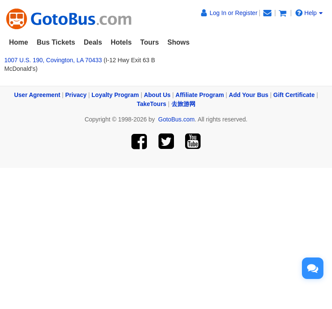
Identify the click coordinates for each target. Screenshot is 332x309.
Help (309, 12)
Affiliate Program (200, 94)
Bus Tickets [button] (56, 42)
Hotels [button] (121, 42)
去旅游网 (183, 103)
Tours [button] (149, 42)
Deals (93, 42)
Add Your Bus (248, 94)
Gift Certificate (293, 94)
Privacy (76, 94)
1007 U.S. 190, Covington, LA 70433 (53, 60)
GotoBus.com (176, 119)
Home (18, 42)
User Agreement (37, 94)
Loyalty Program (115, 94)
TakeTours (151, 103)
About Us (157, 94)
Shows (179, 42)
